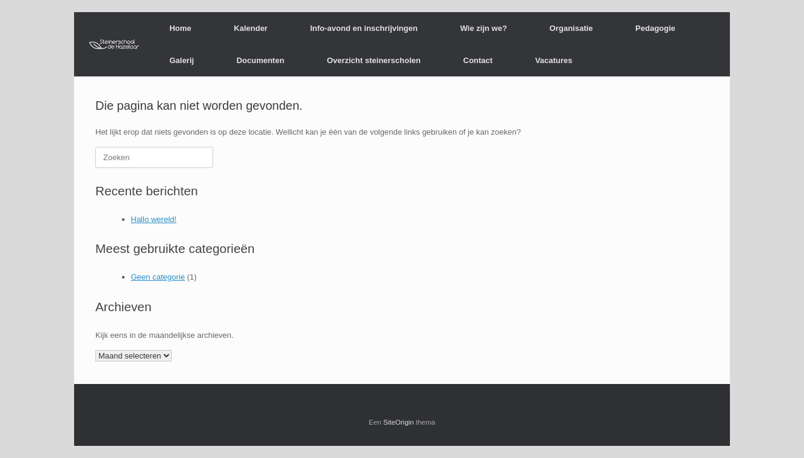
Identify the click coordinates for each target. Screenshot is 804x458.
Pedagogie (655, 28)
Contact (477, 60)
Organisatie (571, 28)
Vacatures (553, 60)
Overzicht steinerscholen (374, 60)
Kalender (251, 28)
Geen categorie (158, 276)
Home (180, 28)
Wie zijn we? (483, 28)
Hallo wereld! (154, 219)
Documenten (260, 60)
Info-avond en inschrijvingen (364, 28)
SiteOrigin (398, 422)
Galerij (181, 60)
